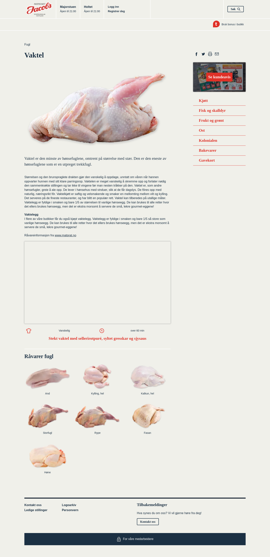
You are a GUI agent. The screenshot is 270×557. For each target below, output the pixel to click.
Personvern (70, 510)
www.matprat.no (65, 235)
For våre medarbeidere (135, 539)
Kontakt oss (33, 505)
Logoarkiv (69, 505)
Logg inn (113, 6)
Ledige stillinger (35, 510)
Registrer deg (116, 11)
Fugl (27, 44)
